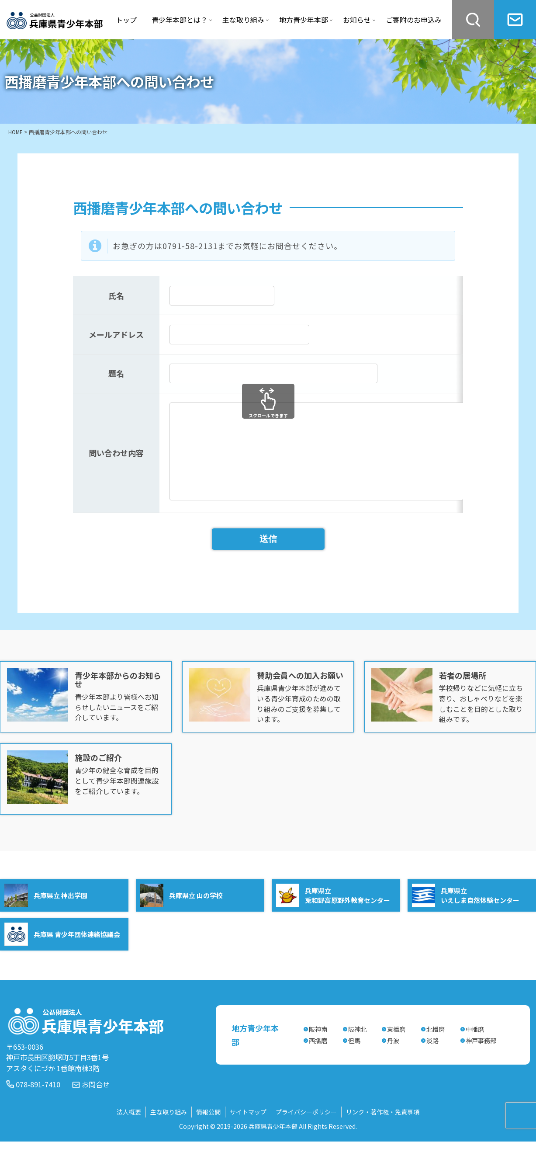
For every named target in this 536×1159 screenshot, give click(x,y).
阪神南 (318, 1046)
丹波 (393, 1057)
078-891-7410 (38, 1102)
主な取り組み (168, 1129)
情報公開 (208, 1129)
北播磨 (435, 1046)
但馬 (354, 1057)
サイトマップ (248, 1129)
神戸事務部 (481, 1057)
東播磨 (396, 1046)
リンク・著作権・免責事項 (382, 1129)
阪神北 (357, 1046)
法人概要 (129, 1129)
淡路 (432, 1057)
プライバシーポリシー (306, 1129)
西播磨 (318, 1057)
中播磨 (475, 1046)
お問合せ (96, 1102)
